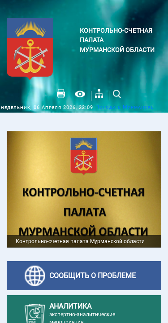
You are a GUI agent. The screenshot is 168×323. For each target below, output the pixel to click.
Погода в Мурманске (124, 107)
